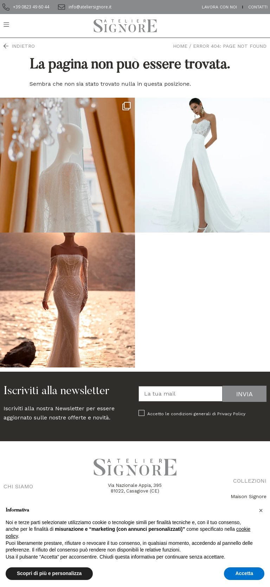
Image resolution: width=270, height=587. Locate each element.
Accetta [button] (244, 573)
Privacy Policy (231, 413)
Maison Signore (248, 496)
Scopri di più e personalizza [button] (49, 573)
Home (180, 46)
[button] (260, 510)
